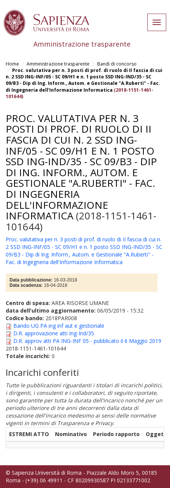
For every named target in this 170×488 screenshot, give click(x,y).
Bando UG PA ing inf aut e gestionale (58, 325)
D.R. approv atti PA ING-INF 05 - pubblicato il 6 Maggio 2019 (87, 340)
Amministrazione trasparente (58, 64)
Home (12, 64)
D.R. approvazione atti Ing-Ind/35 (53, 333)
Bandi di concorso (117, 64)
